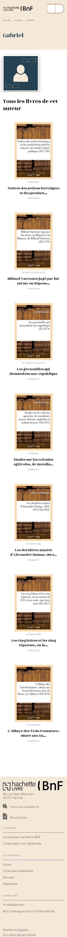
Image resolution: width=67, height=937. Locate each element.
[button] (33, 837)
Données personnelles (19, 935)
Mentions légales (15, 930)
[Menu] (55, 8)
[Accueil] (18, 8)
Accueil (7, 20)
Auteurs (18, 20)
